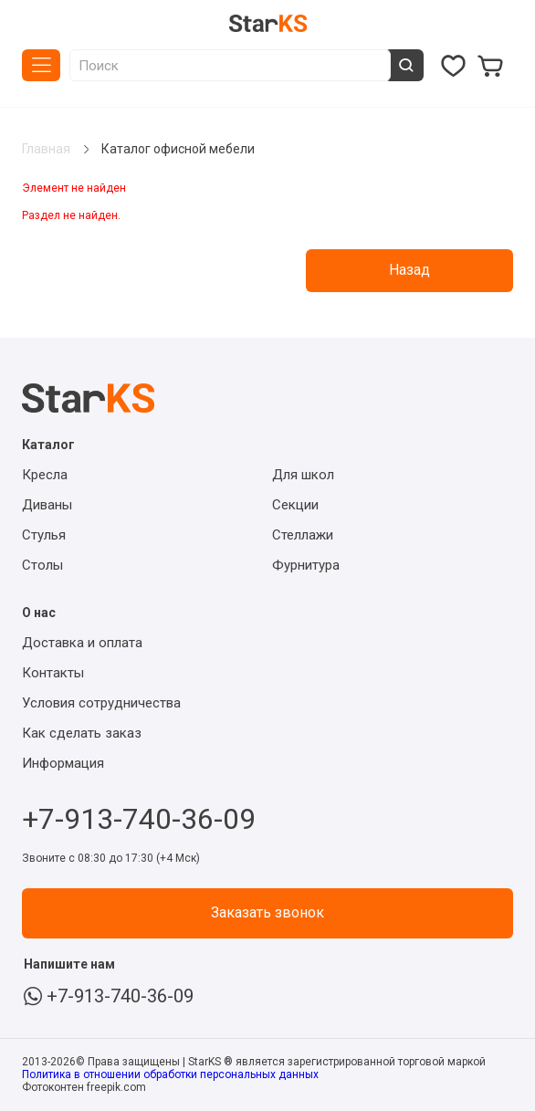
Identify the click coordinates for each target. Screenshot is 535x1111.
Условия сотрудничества (101, 703)
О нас (39, 612)
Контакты (53, 673)
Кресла (45, 474)
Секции (295, 505)
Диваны (47, 505)
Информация (63, 763)
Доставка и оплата (82, 642)
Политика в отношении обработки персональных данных (170, 1074)
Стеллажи (302, 535)
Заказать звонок (267, 912)
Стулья (44, 535)
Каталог (41, 65)
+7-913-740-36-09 (139, 814)
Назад (409, 269)
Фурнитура (306, 565)
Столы (42, 565)
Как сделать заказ (82, 733)
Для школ (303, 474)
